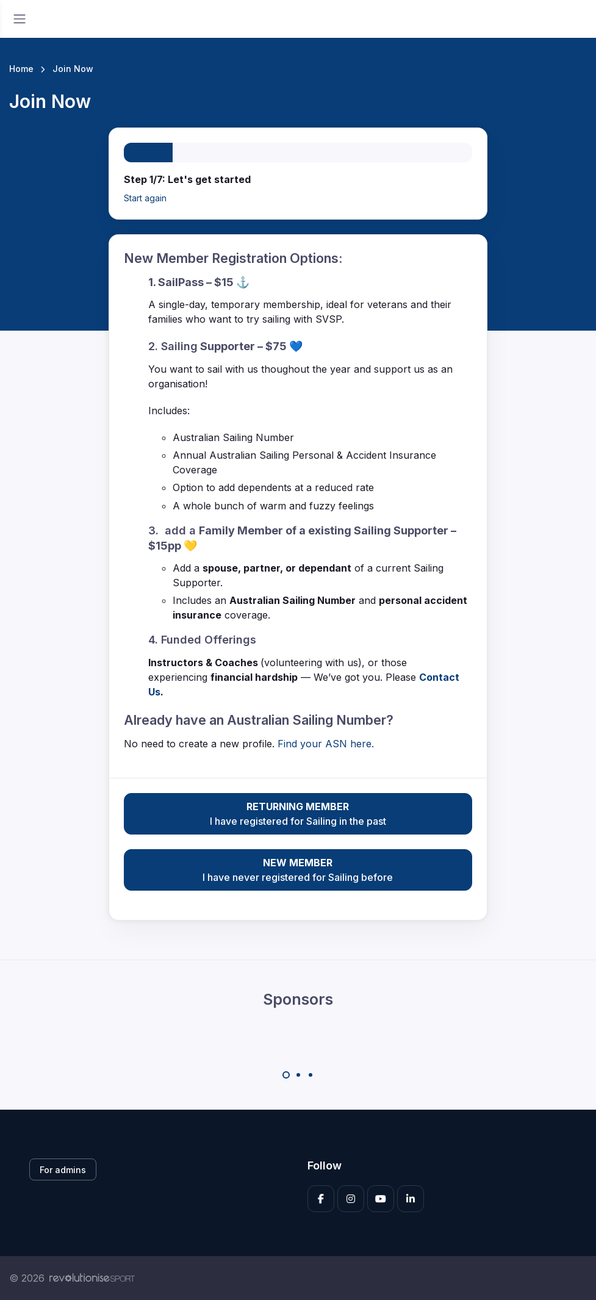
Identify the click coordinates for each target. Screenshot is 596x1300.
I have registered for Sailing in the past (298, 813)
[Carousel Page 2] (298, 1075)
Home (21, 68)
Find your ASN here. (326, 744)
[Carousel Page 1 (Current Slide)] (286, 1075)
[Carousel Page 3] (310, 1075)
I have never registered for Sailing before (298, 869)
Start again (145, 198)
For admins (63, 1170)
